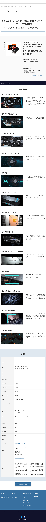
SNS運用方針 (25, 511)
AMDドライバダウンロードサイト (22, 443)
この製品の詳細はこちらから (36, 75)
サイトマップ (41, 511)
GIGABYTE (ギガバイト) (34, 64)
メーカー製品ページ (19, 458)
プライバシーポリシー (17, 511)
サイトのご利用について (33, 511)
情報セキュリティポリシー (7, 511)
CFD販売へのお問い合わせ (23, 513)
